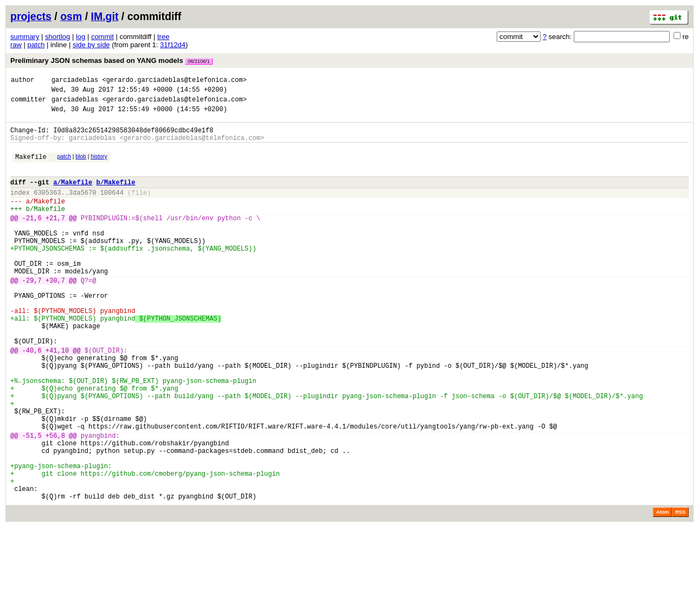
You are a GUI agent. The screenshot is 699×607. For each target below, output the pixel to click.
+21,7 (55, 239)
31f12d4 (172, 45)
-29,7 (32, 314)
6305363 (47, 208)
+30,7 (55, 314)
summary (24, 37)
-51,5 (32, 502)
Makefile (31, 167)
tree (163, 37)
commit (102, 37)
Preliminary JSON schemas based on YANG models (111, 60)
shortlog (57, 37)
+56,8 (55, 502)
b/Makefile (115, 196)
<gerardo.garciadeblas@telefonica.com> (174, 81)
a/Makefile (72, 196)
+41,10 (57, 399)
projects (31, 16)
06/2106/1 (198, 61)
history (99, 166)
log (80, 37)
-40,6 (32, 399)
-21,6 (32, 239)
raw (16, 45)
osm (71, 16)
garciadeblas (75, 81)
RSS (680, 592)
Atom (662, 592)
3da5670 (82, 208)
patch (36, 45)
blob (80, 166)
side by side (91, 45)
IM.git (105, 16)
